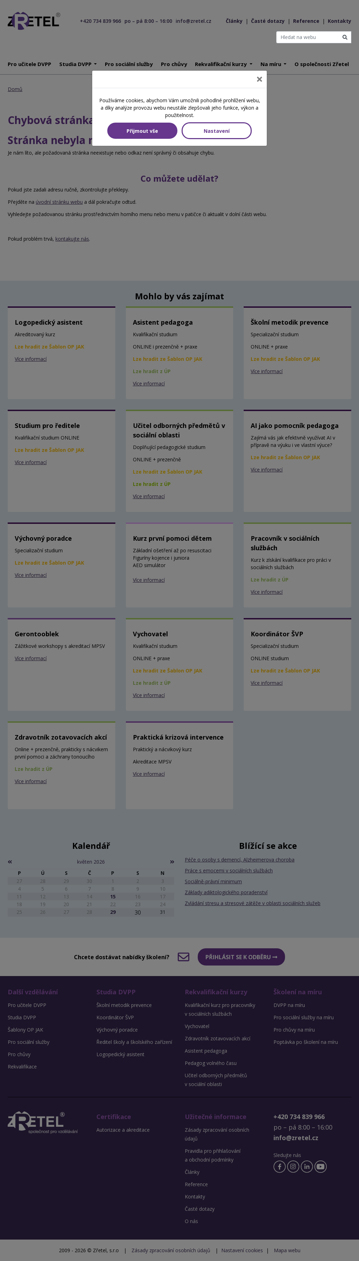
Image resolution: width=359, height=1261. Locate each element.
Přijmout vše (142, 131)
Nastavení (217, 131)
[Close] (259, 79)
